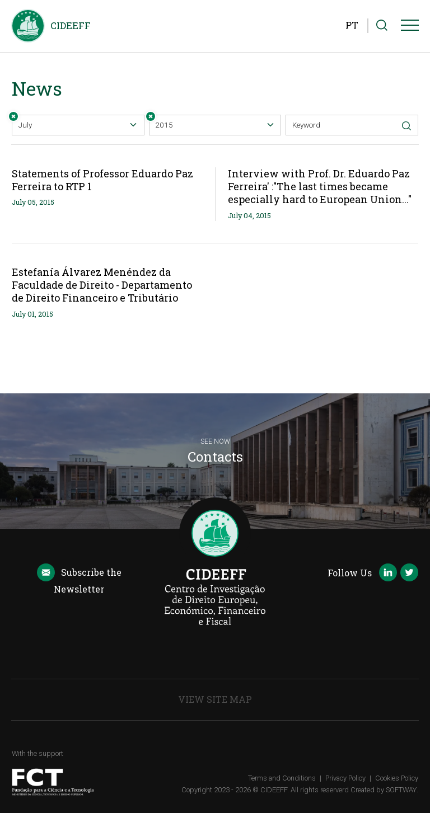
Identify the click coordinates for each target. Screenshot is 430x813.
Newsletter (79, 580)
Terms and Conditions (282, 778)
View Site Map (215, 699)
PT (351, 25)
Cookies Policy (396, 778)
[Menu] (410, 27)
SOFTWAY (401, 790)
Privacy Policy (345, 778)
